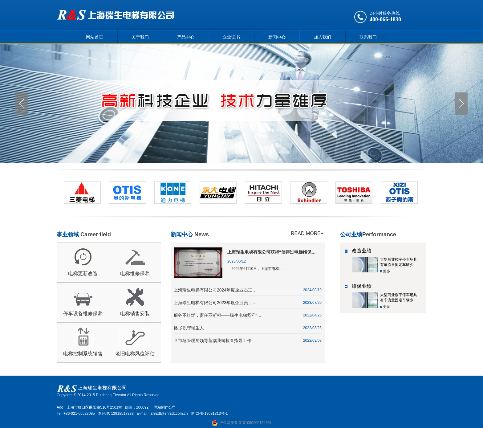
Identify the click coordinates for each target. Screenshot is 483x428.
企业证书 (231, 37)
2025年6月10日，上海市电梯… (255, 269)
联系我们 (368, 37)
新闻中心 (277, 37)
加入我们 (322, 37)
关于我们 (140, 37)
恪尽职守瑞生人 (189, 327)
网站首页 (94, 37)
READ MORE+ (307, 233)
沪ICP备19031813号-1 (209, 413)
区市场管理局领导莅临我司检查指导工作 (212, 340)
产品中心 (185, 37)
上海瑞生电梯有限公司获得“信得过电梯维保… (271, 252)
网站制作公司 (165, 407)
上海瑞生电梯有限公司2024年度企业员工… (215, 289)
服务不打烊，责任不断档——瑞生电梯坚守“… (218, 315)
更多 (386, 271)
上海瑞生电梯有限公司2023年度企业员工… (215, 302)
